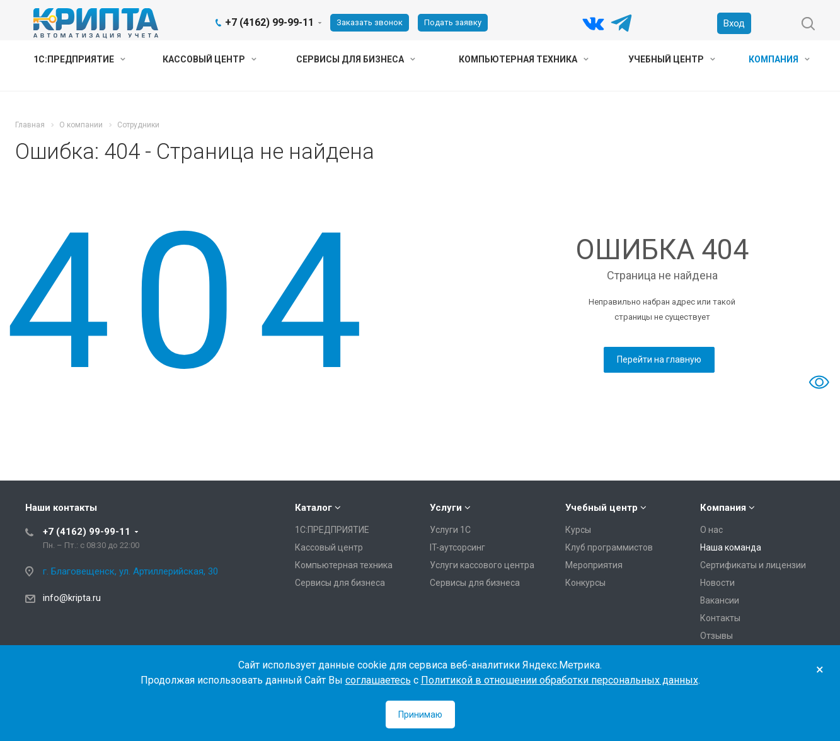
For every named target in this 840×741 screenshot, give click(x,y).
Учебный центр (671, 59)
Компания (779, 59)
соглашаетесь (378, 680)
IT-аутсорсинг (457, 547)
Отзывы (716, 636)
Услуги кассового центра (482, 565)
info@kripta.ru (72, 598)
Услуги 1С (450, 530)
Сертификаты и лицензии (753, 565)
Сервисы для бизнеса (355, 59)
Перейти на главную (659, 359)
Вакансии (719, 600)
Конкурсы (585, 583)
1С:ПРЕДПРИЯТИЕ (79, 59)
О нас (711, 530)
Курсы (578, 530)
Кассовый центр (209, 59)
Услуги (446, 507)
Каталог (313, 507)
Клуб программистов (609, 547)
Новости (717, 583)
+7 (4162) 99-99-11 (269, 22)
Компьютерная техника (524, 59)
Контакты (720, 618)
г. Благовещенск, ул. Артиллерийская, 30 (130, 571)
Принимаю (420, 714)
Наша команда (730, 547)
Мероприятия (594, 565)
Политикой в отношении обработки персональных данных (559, 680)
